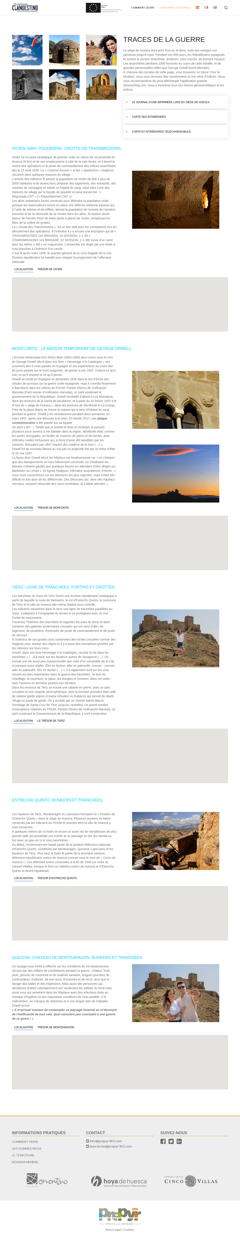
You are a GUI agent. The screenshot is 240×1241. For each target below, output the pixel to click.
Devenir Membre (25, 1162)
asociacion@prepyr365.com (111, 1146)
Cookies (128, 1229)
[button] (120, 301)
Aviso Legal (113, 1229)
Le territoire (23, 1155)
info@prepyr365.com (106, 1141)
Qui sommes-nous (26, 1148)
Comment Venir (25, 1142)
